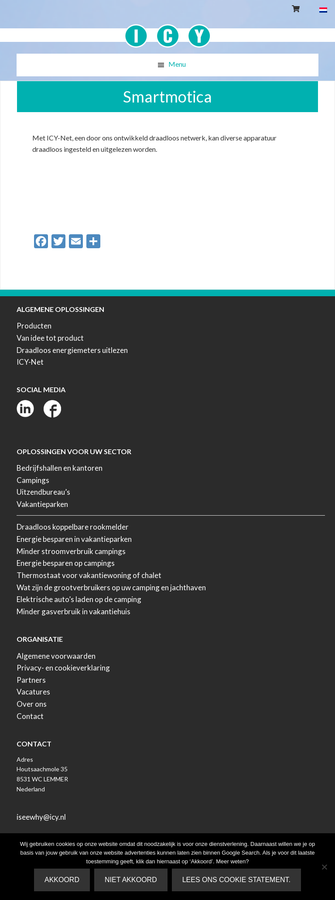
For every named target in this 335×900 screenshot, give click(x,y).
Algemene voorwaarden (56, 655)
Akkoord (61, 879)
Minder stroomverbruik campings (71, 551)
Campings (33, 480)
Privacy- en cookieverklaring (63, 667)
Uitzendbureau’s (43, 491)
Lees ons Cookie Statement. (236, 879)
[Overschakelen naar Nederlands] (323, 9)
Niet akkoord (131, 879)
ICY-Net (30, 361)
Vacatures (33, 691)
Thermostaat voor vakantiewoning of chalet (89, 575)
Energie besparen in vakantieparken (74, 539)
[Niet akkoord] (324, 866)
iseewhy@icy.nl (41, 816)
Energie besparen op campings (66, 563)
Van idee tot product (50, 337)
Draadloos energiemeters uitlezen (72, 350)
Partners (31, 679)
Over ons (32, 703)
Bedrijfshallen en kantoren (60, 467)
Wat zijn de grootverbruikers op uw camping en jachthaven (111, 587)
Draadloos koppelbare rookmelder (73, 526)
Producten (34, 325)
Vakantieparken (42, 504)
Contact (30, 716)
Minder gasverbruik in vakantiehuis (73, 611)
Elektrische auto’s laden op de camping (79, 599)
